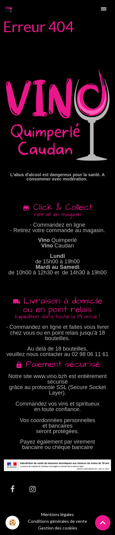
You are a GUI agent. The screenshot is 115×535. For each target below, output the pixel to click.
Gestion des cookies (57, 528)
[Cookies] (12, 522)
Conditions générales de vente (57, 521)
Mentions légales (57, 514)
